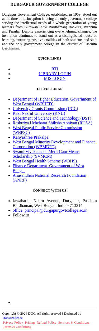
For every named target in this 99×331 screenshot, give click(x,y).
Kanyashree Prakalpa (31, 137)
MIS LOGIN (54, 78)
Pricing (30, 322)
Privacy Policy (13, 322)
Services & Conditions (73, 322)
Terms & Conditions (17, 327)
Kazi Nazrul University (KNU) (39, 113)
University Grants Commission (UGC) (45, 108)
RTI (54, 69)
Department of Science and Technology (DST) (52, 118)
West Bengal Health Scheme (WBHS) (45, 161)
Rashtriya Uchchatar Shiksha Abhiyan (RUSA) (52, 123)
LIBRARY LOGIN (55, 73)
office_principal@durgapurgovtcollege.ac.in (50, 210)
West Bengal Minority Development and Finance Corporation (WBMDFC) (54, 144)
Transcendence (12, 318)
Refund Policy (46, 322)
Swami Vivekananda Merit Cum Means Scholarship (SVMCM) (46, 153)
